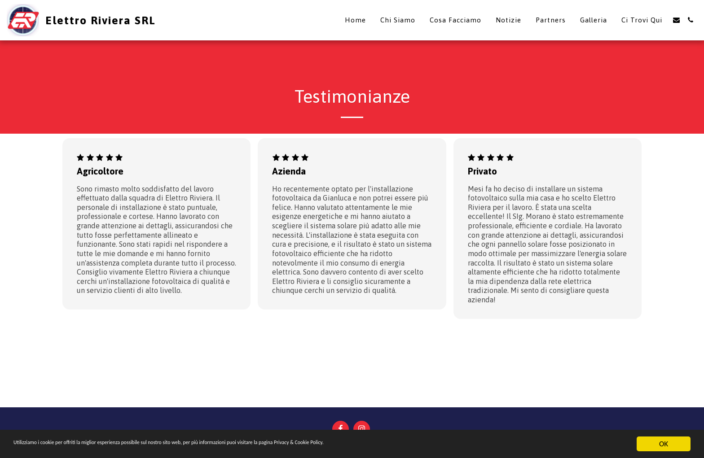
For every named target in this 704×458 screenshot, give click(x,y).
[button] (676, 20)
